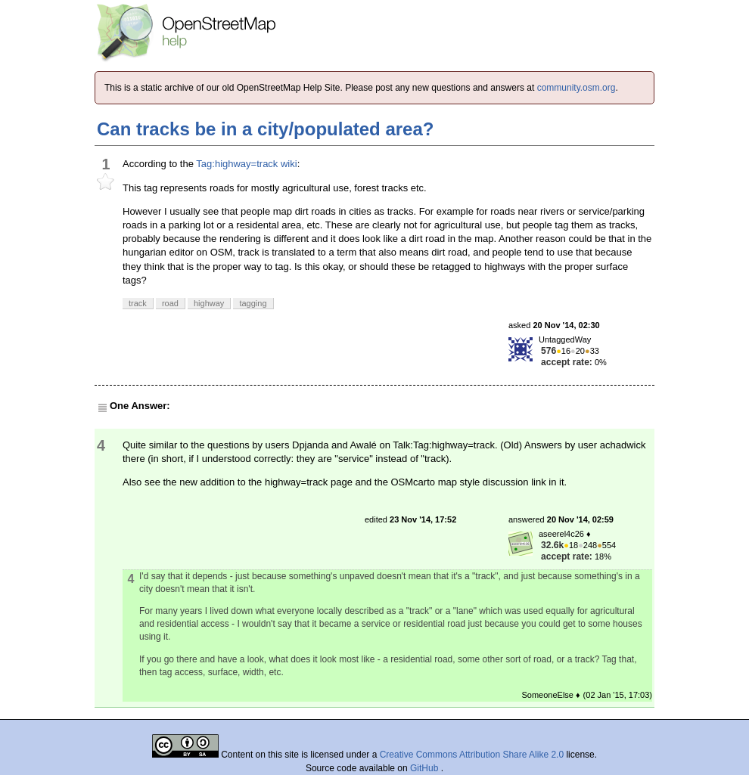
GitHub (425, 768)
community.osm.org (576, 87)
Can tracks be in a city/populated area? (265, 129)
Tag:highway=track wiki (246, 163)
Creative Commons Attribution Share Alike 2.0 (472, 754)
